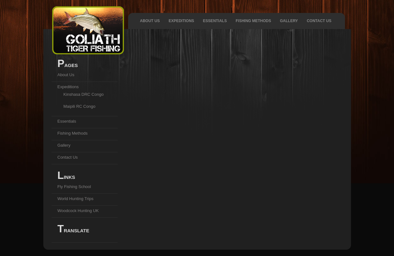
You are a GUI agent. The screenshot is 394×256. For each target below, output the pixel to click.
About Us (150, 21)
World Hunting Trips (76, 198)
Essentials (215, 21)
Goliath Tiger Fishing (88, 30)
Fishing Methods (253, 21)
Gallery (289, 21)
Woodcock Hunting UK (78, 210)
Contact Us (319, 21)
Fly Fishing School (74, 186)
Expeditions (181, 21)
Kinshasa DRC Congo (84, 94)
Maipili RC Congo (79, 106)
